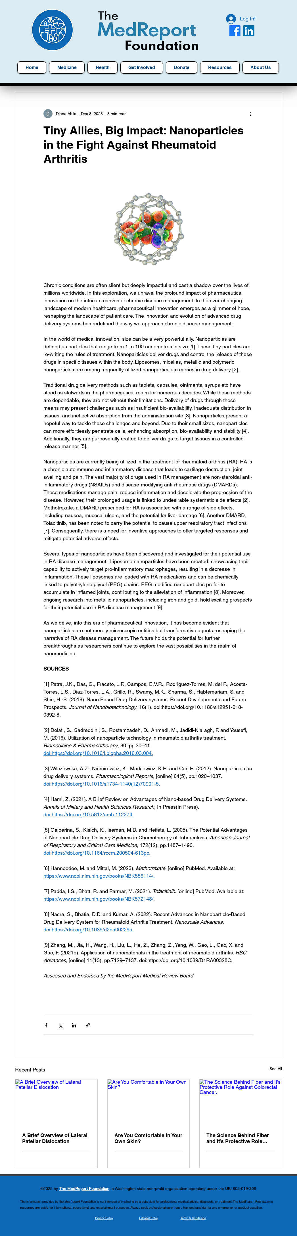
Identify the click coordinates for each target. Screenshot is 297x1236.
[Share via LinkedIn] (74, 1025)
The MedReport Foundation (84, 1188)
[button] (220, 67)
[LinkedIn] (248, 30)
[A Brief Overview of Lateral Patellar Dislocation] (56, 1102)
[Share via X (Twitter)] (60, 1025)
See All (275, 1068)
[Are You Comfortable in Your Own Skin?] (149, 1102)
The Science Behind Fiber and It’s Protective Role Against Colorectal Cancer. (238, 1138)
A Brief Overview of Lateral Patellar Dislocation (54, 1138)
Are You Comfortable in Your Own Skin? (148, 1138)
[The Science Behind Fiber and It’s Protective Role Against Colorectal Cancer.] (241, 1102)
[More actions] (250, 113)
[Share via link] (88, 1025)
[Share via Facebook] (46, 1025)
